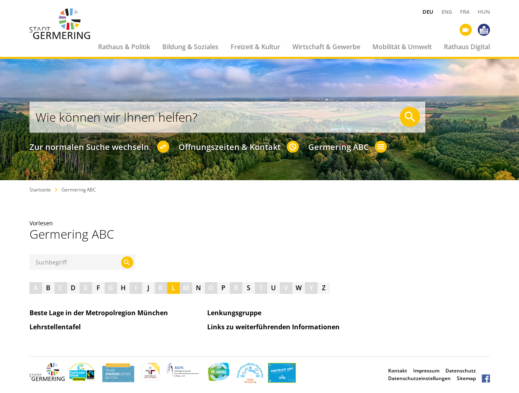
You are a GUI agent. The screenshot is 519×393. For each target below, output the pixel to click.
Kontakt (397, 370)
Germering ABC (78, 189)
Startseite (40, 189)
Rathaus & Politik (124, 46)
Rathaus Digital (467, 46)
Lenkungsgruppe (237, 312)
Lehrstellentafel (58, 326)
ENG (446, 11)
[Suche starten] (410, 117)
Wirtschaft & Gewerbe (326, 46)
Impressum (426, 370)
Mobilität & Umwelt (402, 46)
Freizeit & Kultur (255, 46)
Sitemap (466, 378)
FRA (465, 11)
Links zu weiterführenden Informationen (276, 326)
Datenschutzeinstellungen (419, 378)
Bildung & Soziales (190, 46)
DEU (427, 11)
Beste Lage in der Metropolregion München (101, 312)
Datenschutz (460, 370)
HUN (484, 11)
